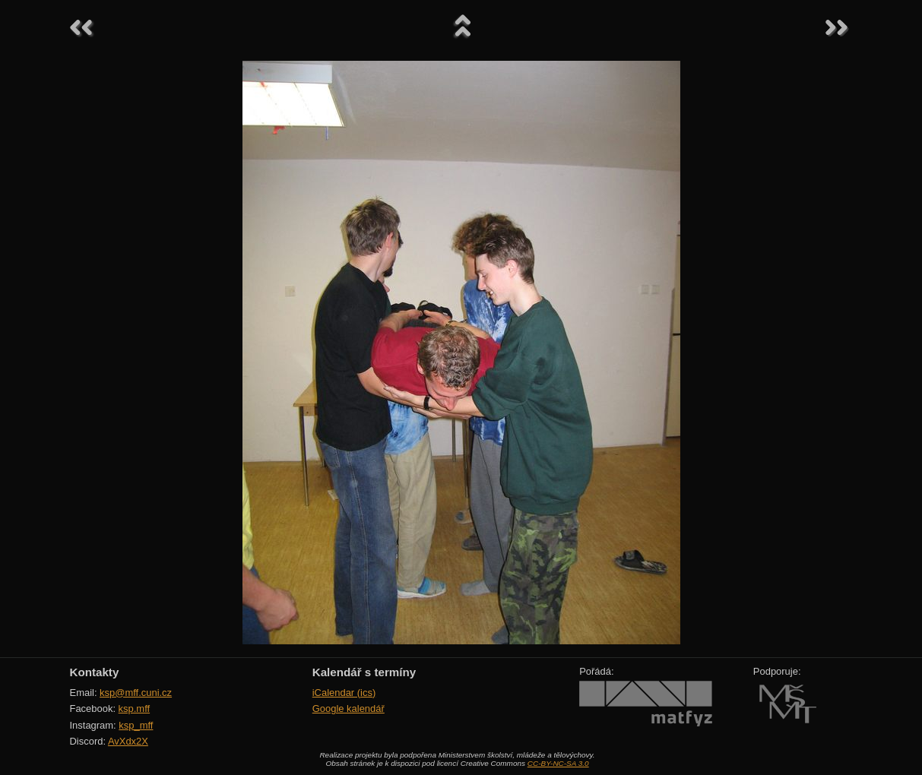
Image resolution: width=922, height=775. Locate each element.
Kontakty (94, 672)
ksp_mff (136, 725)
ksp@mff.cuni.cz (136, 692)
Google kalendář (348, 708)
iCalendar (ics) (344, 692)
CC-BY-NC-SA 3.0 (558, 763)
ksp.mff (134, 708)
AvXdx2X (128, 741)
